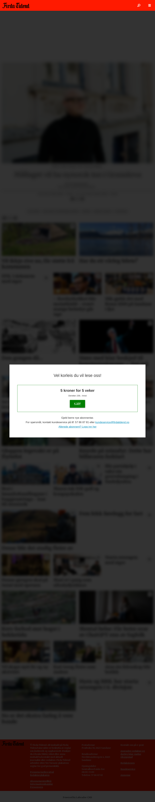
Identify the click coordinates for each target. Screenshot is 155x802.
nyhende (121, 211)
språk (86, 211)
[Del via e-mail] (82, 199)
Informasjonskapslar (41, 784)
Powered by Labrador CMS (77, 797)
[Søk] (138, 5)
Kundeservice (127, 769)
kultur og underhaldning (61, 211)
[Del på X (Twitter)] (77, 199)
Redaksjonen (127, 763)
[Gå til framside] (15, 5)
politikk (33, 211)
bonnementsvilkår (42, 781)
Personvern (36, 787)
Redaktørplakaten (39, 775)
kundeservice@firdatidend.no (112, 422)
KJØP (77, 403)
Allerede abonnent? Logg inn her (78, 426)
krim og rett (103, 211)
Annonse (125, 775)
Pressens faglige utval (42, 772)
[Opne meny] (149, 5)
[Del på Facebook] (72, 199)
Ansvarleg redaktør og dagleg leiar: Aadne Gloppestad (132, 754)
